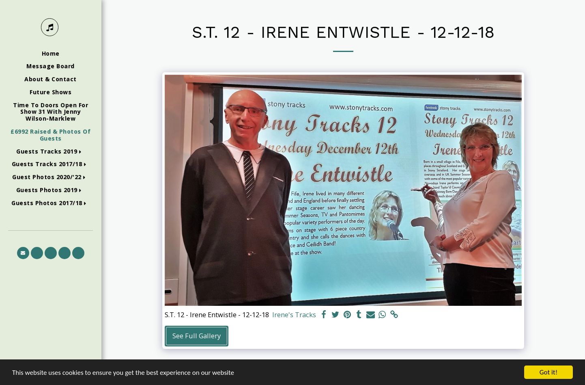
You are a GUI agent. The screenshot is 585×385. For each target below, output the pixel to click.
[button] (50, 151)
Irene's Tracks (294, 314)
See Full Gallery (196, 335)
